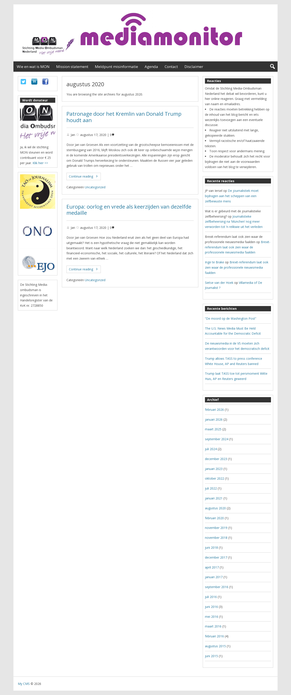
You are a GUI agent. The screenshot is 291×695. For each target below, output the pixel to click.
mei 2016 (211, 616)
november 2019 (216, 528)
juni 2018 (211, 547)
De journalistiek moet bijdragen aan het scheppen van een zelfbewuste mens (232, 196)
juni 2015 (211, 656)
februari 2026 (214, 409)
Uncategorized (95, 187)
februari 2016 (214, 636)
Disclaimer (193, 66)
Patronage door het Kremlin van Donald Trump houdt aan (123, 117)
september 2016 (216, 587)
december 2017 (216, 557)
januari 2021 (214, 498)
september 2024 (216, 439)
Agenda (151, 66)
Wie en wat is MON (33, 66)
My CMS (24, 684)
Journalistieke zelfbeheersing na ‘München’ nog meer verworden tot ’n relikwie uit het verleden (234, 221)
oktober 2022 (214, 478)
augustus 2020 (215, 508)
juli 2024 (211, 449)
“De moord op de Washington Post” (230, 318)
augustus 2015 (215, 646)
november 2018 (216, 537)
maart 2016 (213, 626)
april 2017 (212, 567)
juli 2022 (211, 488)
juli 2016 (211, 597)
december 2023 (216, 459)
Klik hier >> (40, 163)
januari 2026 (214, 419)
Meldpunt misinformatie (116, 66)
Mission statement (72, 66)
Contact (171, 66)
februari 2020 (214, 518)
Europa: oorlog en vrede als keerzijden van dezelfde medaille (128, 209)
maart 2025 (213, 429)
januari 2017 (214, 577)
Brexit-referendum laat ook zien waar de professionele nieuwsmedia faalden (237, 247)
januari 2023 (214, 469)
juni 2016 (211, 607)
